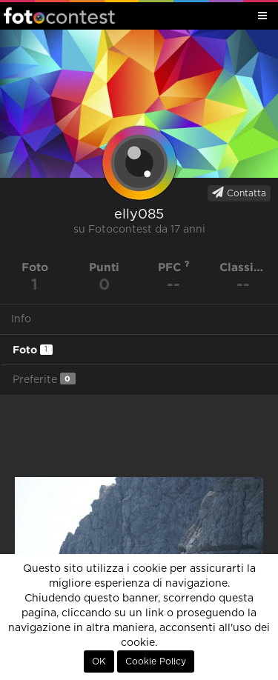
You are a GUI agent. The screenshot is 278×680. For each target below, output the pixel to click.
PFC (174, 267)
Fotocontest (59, 15)
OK (99, 661)
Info (21, 319)
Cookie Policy (155, 661)
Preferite (44, 379)
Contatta (239, 193)
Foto (33, 350)
